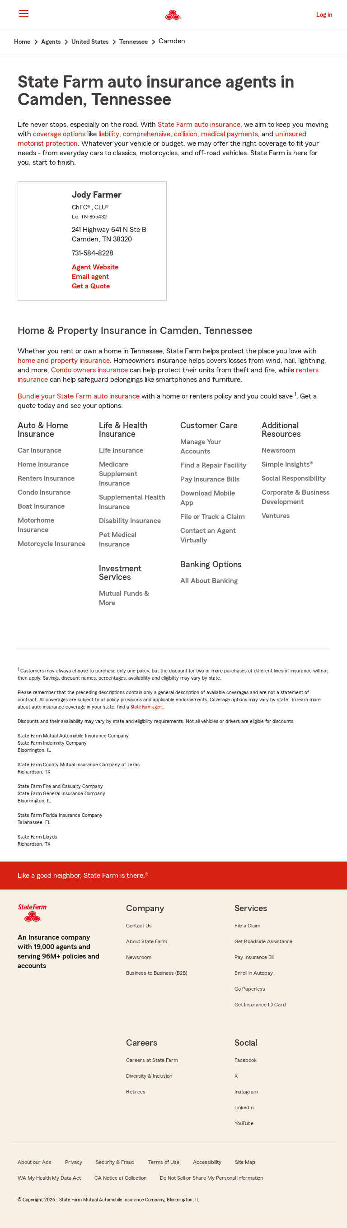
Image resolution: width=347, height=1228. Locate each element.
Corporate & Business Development (295, 497)
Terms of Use (163, 1162)
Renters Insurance (46, 478)
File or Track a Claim (212, 516)
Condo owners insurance (89, 370)
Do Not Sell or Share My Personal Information (211, 1178)
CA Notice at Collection (120, 1178)
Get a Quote (91, 286)
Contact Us (139, 925)
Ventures (276, 515)
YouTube (243, 1123)
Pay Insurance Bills (209, 479)
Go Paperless (249, 989)
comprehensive (146, 134)
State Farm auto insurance (199, 124)
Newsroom (278, 450)
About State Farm (146, 941)
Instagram (246, 1091)
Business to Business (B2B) (156, 973)
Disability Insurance (130, 520)
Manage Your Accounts (200, 446)
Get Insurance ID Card (260, 1004)
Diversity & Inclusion (149, 1076)
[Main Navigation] (23, 13)
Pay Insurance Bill (254, 957)
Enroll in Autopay (253, 973)
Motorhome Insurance (36, 525)
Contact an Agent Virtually (208, 535)
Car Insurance (39, 450)
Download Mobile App (207, 498)
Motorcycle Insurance (51, 543)
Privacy (73, 1162)
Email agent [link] (90, 276)
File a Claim (247, 925)
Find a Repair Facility (213, 465)
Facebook (245, 1060)
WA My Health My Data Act (49, 1178)
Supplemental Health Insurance (132, 502)
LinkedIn (243, 1107)
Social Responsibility (294, 478)
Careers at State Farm (152, 1060)
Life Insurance (121, 450)
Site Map (245, 1162)
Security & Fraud (115, 1162)
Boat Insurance (41, 506)
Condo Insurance (44, 492)
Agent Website (95, 267)
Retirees (135, 1091)
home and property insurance (64, 360)
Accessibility (207, 1162)
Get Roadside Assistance (263, 941)
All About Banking (209, 580)
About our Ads (35, 1162)
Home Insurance (43, 464)
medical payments (229, 134)
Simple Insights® (287, 464)
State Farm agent (147, 706)
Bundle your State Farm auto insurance (79, 396)
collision (185, 134)
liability (108, 134)
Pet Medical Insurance (117, 539)
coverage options (59, 134)
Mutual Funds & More (124, 598)
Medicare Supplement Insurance (118, 474)
